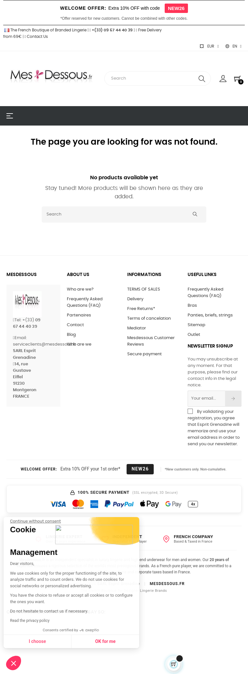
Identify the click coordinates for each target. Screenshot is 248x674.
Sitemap (196, 325)
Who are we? (80, 289)
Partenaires (79, 315)
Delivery (135, 299)
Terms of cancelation (149, 318)
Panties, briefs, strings (210, 315)
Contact (75, 325)
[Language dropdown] (233, 46)
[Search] (124, 214)
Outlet (194, 335)
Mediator (136, 328)
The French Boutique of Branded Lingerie (45, 30)
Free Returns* (141, 309)
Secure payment (144, 354)
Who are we (79, 344)
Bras (192, 306)
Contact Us (36, 37)
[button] (13, 663)
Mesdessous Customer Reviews (151, 341)
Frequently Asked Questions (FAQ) (85, 302)
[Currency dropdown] (209, 46)
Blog (71, 335)
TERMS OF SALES (143, 289)
